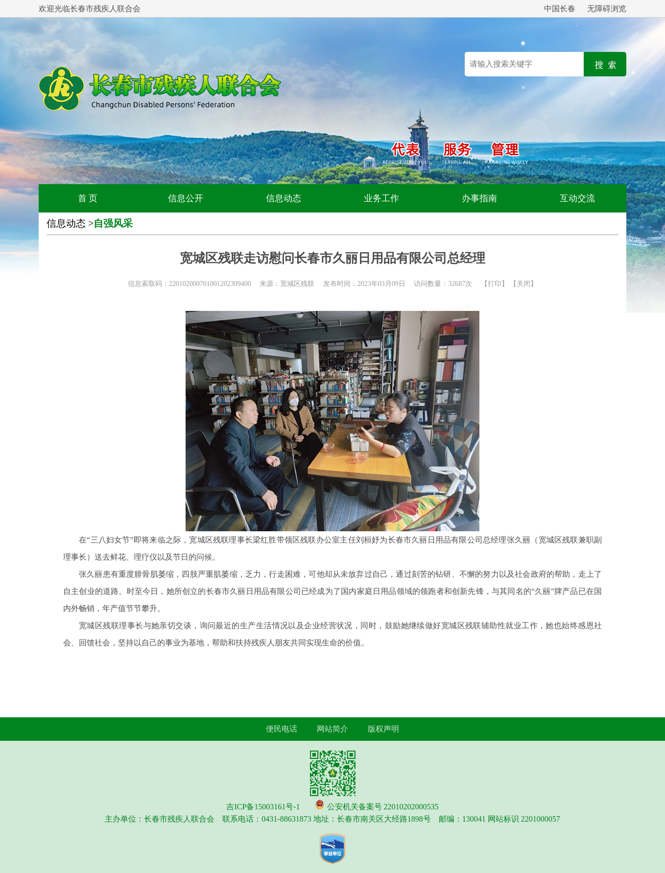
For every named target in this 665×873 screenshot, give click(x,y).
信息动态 (283, 198)
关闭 (523, 283)
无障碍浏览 (606, 8)
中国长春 (559, 8)
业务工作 (381, 198)
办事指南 (479, 198)
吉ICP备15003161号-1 (263, 806)
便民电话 (281, 729)
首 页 (88, 198)
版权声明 (383, 729)
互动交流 (577, 198)
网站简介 (332, 729)
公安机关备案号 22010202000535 (383, 806)
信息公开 (185, 198)
